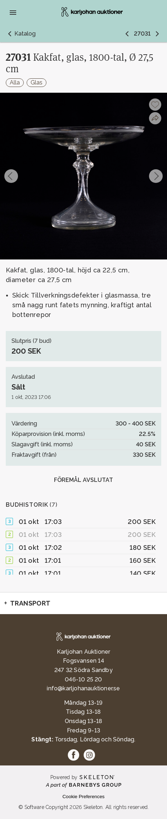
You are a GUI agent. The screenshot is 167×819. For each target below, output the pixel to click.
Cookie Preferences (83, 796)
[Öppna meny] (13, 12)
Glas (36, 82)
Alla (15, 82)
